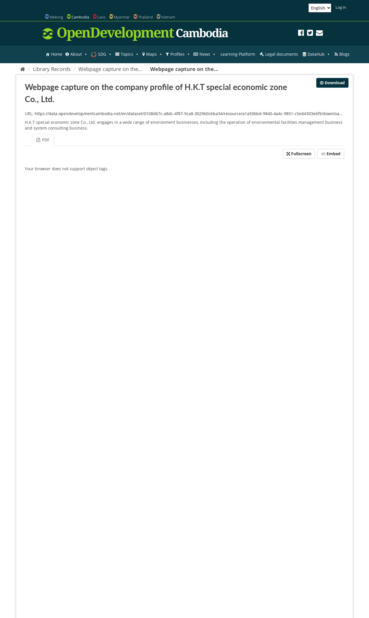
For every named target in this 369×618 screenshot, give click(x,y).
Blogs (344, 54)
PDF (43, 140)
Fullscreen (299, 153)
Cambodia (80, 17)
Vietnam (168, 17)
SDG (105, 54)
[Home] (22, 68)
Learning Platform (238, 54)
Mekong (56, 17)
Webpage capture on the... (110, 68)
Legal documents (281, 54)
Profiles (180, 54)
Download (332, 82)
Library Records (52, 68)
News (207, 54)
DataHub (319, 54)
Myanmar (122, 17)
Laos (101, 17)
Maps (154, 54)
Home (56, 54)
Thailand (145, 17)
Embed (330, 153)
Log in (341, 7)
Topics (130, 54)
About (79, 54)
